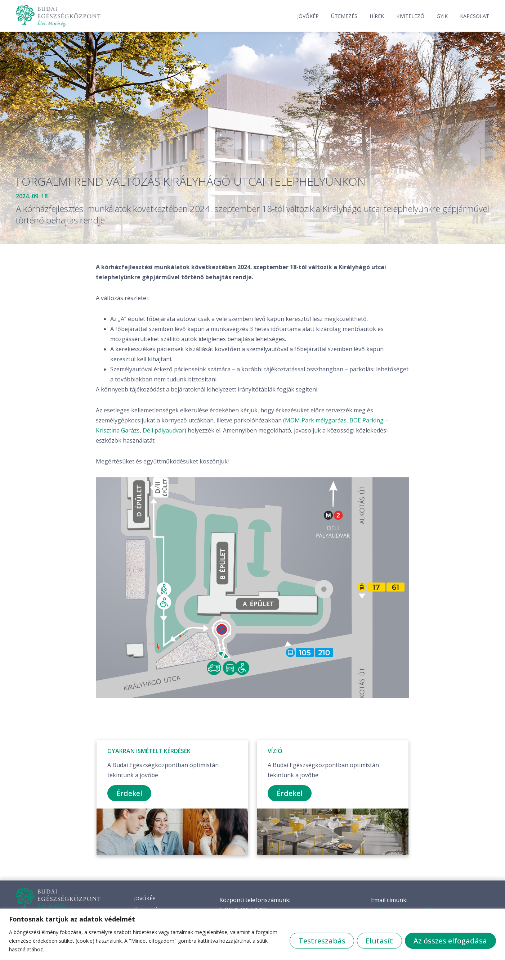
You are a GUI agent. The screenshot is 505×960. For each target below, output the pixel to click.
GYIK (442, 16)
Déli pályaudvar (163, 430)
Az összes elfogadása (450, 941)
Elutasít (379, 941)
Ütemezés (344, 16)
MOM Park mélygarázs (316, 420)
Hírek (377, 16)
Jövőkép (308, 16)
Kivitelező (410, 16)
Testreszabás (321, 941)
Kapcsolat (474, 16)
